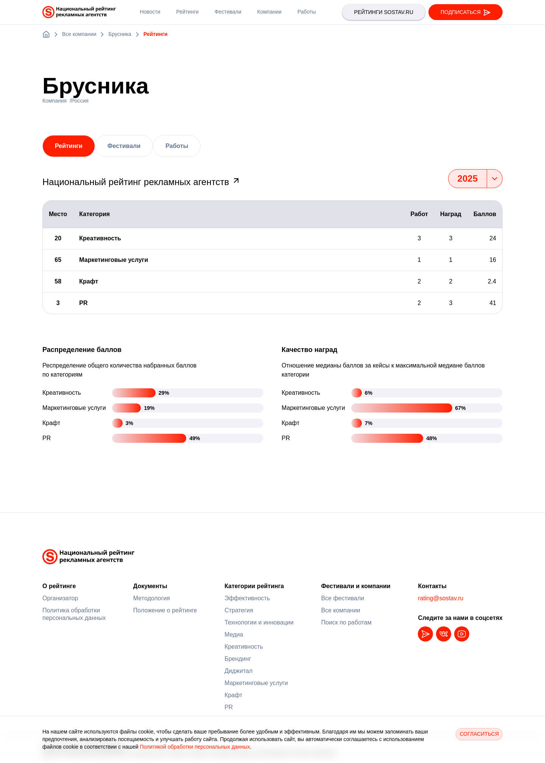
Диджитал (238, 671)
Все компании (340, 610)
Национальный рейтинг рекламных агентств (141, 182)
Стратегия (238, 610)
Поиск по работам (346, 622)
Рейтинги (69, 146)
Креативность (243, 646)
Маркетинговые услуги (256, 683)
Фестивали (123, 146)
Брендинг (237, 659)
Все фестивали (342, 598)
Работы (176, 146)
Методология (151, 598)
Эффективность (247, 598)
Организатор (60, 598)
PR (228, 707)
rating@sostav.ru (440, 598)
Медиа (233, 634)
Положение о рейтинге (165, 610)
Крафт (233, 695)
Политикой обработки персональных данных (195, 747)
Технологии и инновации (259, 622)
